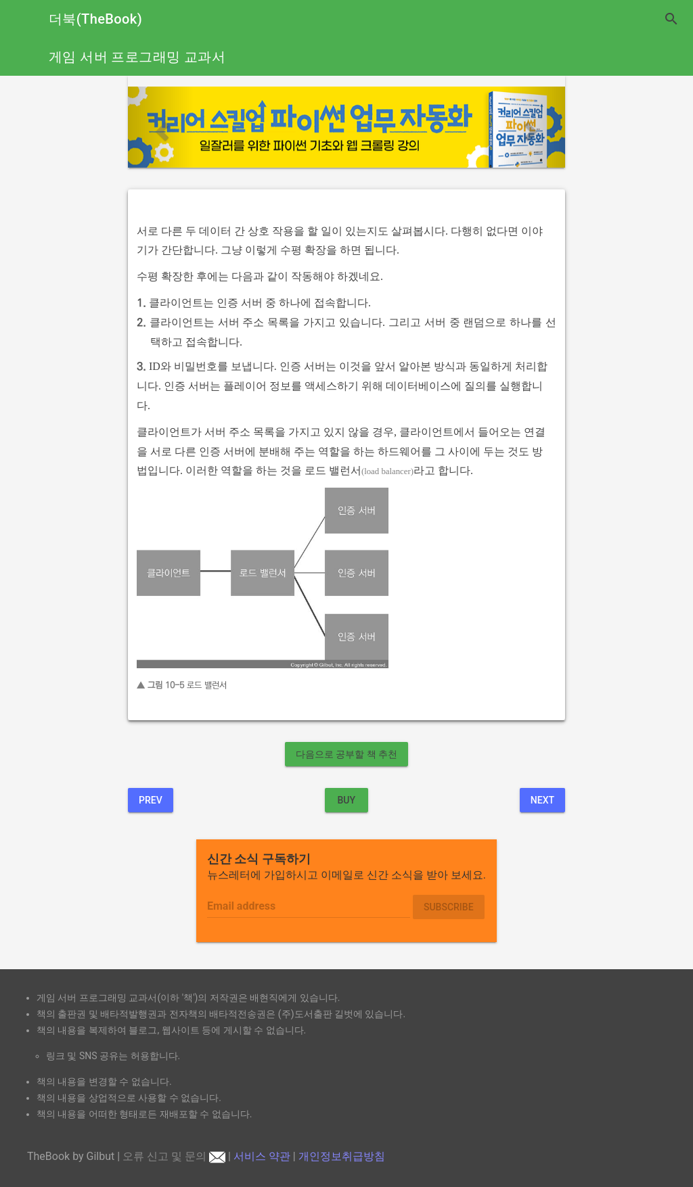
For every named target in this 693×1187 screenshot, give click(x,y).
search (671, 19)
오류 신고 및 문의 (173, 1156)
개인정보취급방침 (341, 1156)
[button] (161, 127)
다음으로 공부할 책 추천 (346, 754)
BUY (346, 800)
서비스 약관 (261, 1156)
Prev (150, 800)
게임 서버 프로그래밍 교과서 (137, 57)
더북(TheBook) (95, 19)
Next (542, 800)
